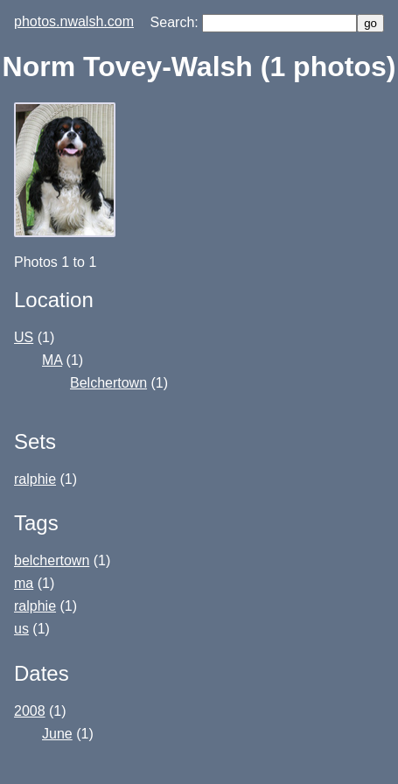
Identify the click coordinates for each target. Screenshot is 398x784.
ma (23, 583)
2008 (29, 711)
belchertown (51, 560)
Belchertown (108, 382)
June (57, 733)
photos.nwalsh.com (74, 21)
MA (52, 360)
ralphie (35, 479)
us (21, 628)
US (23, 337)
